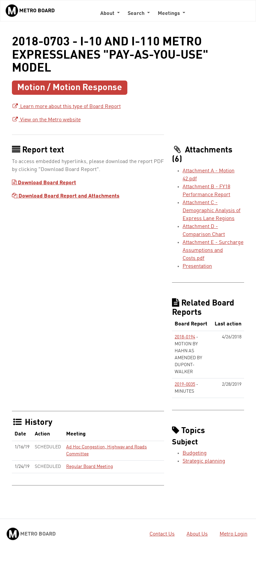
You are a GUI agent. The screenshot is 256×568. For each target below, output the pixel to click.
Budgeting (195, 453)
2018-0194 (185, 337)
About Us (197, 534)
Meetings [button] (169, 13)
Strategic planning (204, 461)
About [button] (108, 13)
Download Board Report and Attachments (65, 196)
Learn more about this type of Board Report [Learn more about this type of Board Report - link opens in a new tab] (66, 106)
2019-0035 (185, 384)
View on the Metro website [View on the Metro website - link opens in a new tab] (46, 120)
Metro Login (233, 534)
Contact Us (162, 534)
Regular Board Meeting (89, 466)
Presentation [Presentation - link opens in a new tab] (197, 266)
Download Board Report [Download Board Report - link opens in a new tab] (44, 183)
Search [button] (137, 13)
